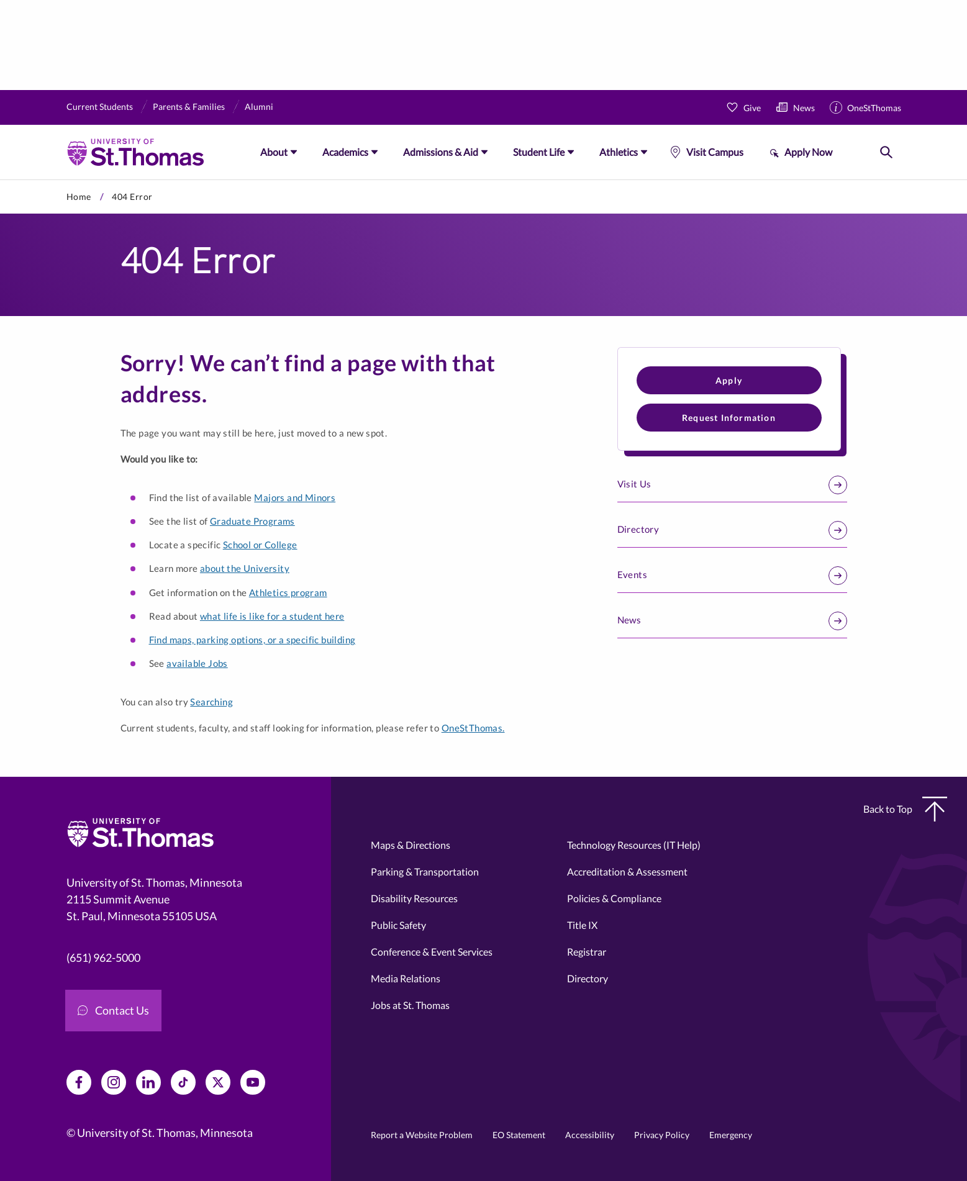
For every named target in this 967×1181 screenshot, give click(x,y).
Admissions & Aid (440, 152)
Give (752, 107)
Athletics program (288, 592)
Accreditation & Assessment (627, 871)
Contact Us (113, 1010)
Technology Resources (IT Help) (634, 845)
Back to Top (905, 809)
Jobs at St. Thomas (410, 1005)
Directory (732, 530)
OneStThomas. (473, 727)
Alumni (259, 106)
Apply (728, 380)
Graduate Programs (252, 521)
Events (732, 575)
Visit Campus (714, 152)
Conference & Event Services (432, 951)
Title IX (582, 925)
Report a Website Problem (422, 1134)
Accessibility (589, 1134)
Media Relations (405, 978)
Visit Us (732, 485)
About (274, 152)
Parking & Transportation (425, 871)
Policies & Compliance (614, 898)
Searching (211, 701)
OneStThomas (874, 107)
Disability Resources (414, 898)
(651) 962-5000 (103, 957)
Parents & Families (189, 106)
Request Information (729, 417)
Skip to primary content (0, 179)
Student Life (539, 152)
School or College (260, 544)
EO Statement (519, 1134)
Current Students (99, 106)
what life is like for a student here (272, 616)
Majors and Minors (294, 497)
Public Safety (398, 925)
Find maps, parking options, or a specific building (252, 639)
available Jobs (197, 663)
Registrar (586, 951)
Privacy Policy (661, 1134)
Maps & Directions (410, 845)
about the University (244, 568)
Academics (345, 152)
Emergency (730, 1134)
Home (78, 196)
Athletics (618, 152)
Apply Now (808, 152)
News (804, 107)
